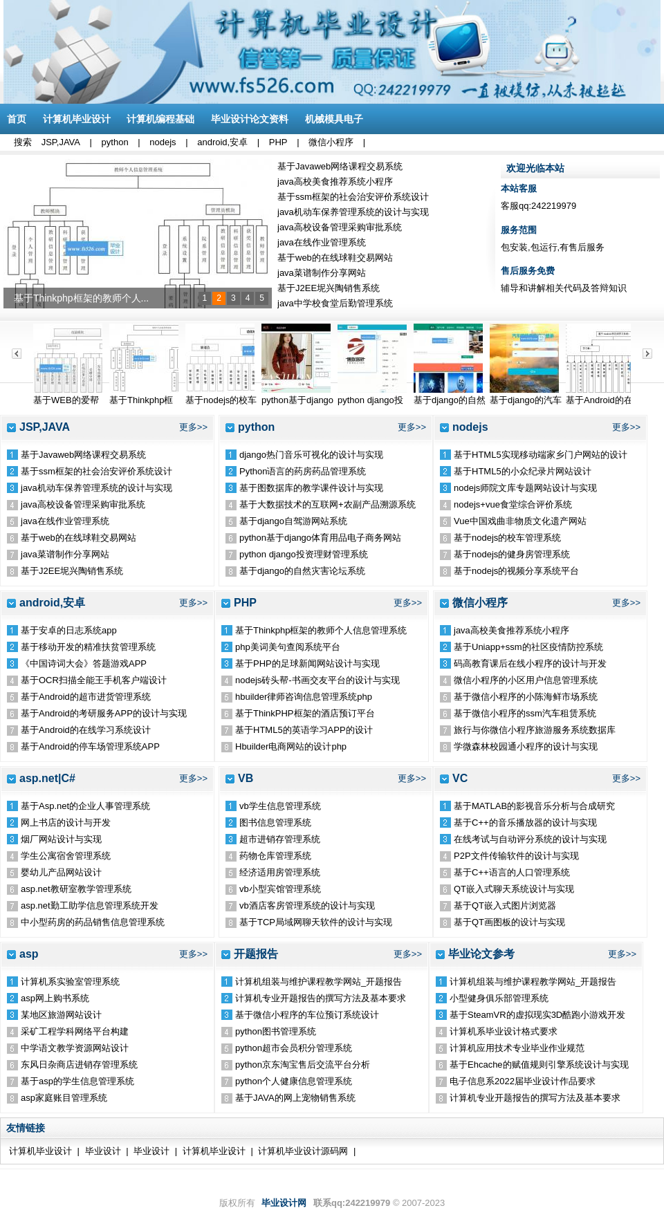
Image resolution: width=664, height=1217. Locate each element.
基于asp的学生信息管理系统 (77, 1081)
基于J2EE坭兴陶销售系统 (328, 288)
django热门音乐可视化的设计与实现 (311, 454)
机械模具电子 (334, 118)
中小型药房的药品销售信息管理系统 (93, 922)
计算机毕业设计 (77, 118)
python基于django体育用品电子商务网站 (320, 537)
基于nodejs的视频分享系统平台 (516, 571)
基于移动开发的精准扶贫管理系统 (88, 647)
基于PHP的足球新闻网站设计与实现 (307, 663)
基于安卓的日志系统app (69, 630)
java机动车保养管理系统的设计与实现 (353, 212)
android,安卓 (222, 142)
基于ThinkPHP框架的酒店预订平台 (305, 713)
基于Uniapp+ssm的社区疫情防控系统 (528, 647)
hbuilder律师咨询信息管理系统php (303, 696)
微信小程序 (330, 142)
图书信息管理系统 (275, 822)
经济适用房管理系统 (279, 872)
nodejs (162, 142)
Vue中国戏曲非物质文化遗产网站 (520, 521)
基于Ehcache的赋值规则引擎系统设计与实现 (539, 1064)
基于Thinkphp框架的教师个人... (81, 298)
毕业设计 (103, 1151)
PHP (278, 142)
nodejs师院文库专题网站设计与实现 (525, 488)
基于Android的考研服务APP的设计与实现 (104, 713)
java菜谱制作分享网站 (321, 273)
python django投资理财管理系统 (303, 554)
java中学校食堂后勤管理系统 (335, 303)
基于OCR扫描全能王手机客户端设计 (94, 680)
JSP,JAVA (61, 142)
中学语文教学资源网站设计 (75, 1048)
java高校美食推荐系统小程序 (335, 181)
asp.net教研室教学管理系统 (76, 889)
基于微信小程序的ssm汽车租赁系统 (525, 713)
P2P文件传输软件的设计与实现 (516, 856)
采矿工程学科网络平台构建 (75, 1031)
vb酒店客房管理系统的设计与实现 (307, 905)
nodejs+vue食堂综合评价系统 (513, 504)
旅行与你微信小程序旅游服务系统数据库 (535, 730)
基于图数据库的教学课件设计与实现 (311, 488)
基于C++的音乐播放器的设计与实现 (525, 822)
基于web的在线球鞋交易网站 (335, 257)
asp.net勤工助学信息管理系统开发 (89, 905)
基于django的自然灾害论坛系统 (302, 571)
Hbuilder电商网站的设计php (291, 746)
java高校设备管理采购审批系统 (339, 227)
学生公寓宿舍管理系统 (66, 856)
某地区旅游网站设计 (61, 1015)
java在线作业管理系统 (321, 242)
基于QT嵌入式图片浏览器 (505, 905)
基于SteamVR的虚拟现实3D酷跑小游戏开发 (537, 1015)
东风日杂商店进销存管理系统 (79, 1064)
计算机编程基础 (160, 118)
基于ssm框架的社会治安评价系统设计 (353, 197)
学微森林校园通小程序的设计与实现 (526, 746)
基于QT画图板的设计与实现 (509, 922)
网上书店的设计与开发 (66, 822)
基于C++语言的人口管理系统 (512, 872)
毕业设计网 (283, 1203)
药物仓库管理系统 (275, 856)
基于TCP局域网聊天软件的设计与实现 (315, 922)
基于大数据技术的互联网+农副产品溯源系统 (327, 504)
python (115, 142)
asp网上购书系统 (55, 998)
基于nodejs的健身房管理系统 (512, 554)
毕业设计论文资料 (249, 118)
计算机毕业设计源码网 (303, 1151)
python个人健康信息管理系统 (293, 1081)
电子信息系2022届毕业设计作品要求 (523, 1081)
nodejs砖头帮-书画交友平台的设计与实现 (317, 680)
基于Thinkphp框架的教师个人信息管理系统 (321, 630)
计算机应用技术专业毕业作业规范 (517, 1048)
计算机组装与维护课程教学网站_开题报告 (318, 981)
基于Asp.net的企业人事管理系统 (85, 806)
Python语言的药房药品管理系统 (302, 471)
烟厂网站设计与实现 (61, 839)
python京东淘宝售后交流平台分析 (302, 1064)
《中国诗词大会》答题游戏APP (84, 663)
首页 (16, 118)
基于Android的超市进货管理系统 (86, 696)
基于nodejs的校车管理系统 (507, 537)
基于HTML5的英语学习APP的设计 (304, 730)
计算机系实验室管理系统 (70, 981)
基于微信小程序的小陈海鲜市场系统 (526, 696)
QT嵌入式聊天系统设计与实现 (514, 889)
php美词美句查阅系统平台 (287, 647)
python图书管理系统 (275, 1031)
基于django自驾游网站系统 (293, 521)
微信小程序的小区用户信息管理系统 (526, 680)
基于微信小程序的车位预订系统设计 (307, 1015)
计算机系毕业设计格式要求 (503, 1031)
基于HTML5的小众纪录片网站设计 (522, 471)
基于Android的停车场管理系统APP (90, 746)
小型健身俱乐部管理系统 (499, 998)
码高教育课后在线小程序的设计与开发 (530, 663)
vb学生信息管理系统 (280, 806)
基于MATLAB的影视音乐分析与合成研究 (534, 806)
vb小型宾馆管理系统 (280, 889)
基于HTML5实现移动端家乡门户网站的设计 (540, 454)
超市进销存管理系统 (279, 839)
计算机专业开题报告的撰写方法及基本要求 (320, 998)
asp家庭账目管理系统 (64, 1098)
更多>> (193, 427)
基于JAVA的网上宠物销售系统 (295, 1098)
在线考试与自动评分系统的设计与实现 (530, 839)
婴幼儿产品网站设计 (61, 872)
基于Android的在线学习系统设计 (86, 730)
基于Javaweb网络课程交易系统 (340, 166)
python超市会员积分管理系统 (293, 1048)
